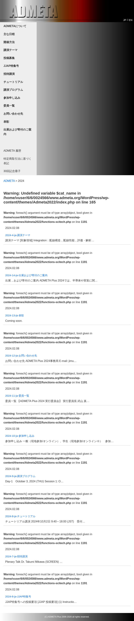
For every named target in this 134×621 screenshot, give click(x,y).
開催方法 (9, 42)
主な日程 (9, 34)
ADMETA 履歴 (12, 150)
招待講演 (9, 73)
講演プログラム (13, 89)
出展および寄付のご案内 (17, 132)
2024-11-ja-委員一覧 (17, 395)
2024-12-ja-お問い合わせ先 (21, 355)
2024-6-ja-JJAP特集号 (18, 596)
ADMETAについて (14, 26)
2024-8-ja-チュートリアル (20, 516)
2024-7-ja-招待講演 (16, 556)
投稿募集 (9, 58)
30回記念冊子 (12, 171)
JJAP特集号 (11, 65)
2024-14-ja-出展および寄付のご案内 (26, 275)
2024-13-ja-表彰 (14, 315)
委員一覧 (9, 105)
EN (130, 19)
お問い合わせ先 (13, 113)
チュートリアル (13, 81)
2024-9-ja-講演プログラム (20, 476)
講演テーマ (10, 50)
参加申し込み (11, 97)
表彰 (6, 121)
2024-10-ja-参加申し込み (19, 435)
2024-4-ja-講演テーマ (17, 235)
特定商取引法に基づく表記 (17, 161)
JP (124, 19)
